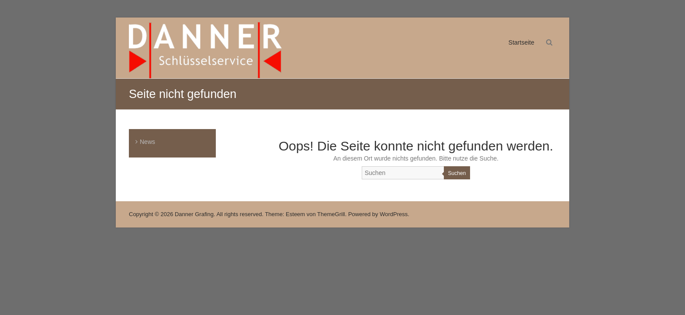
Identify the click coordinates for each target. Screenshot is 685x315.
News (147, 141)
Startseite (521, 42)
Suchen (457, 173)
